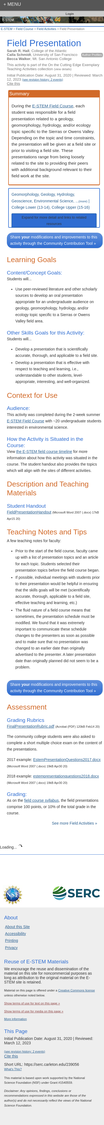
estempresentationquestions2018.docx (66, 776)
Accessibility (15, 933)
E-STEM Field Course (52, 106)
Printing (11, 940)
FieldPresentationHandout (29, 512)
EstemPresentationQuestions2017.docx (67, 759)
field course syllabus (41, 800)
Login (70, 13)
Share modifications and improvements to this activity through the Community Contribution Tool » (53, 240)
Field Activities (46, 29)
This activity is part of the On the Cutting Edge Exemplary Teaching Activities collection (53, 67)
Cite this (13, 83)
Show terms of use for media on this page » (33, 1011)
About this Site (17, 927)
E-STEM (6, 29)
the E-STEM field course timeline (44, 451)
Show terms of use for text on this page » (32, 1003)
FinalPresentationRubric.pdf (30, 726)
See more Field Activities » (74, 823)
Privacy (11, 947)
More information (15, 1019)
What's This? (13, 1069)
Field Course (24, 29)
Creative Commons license (76, 990)
